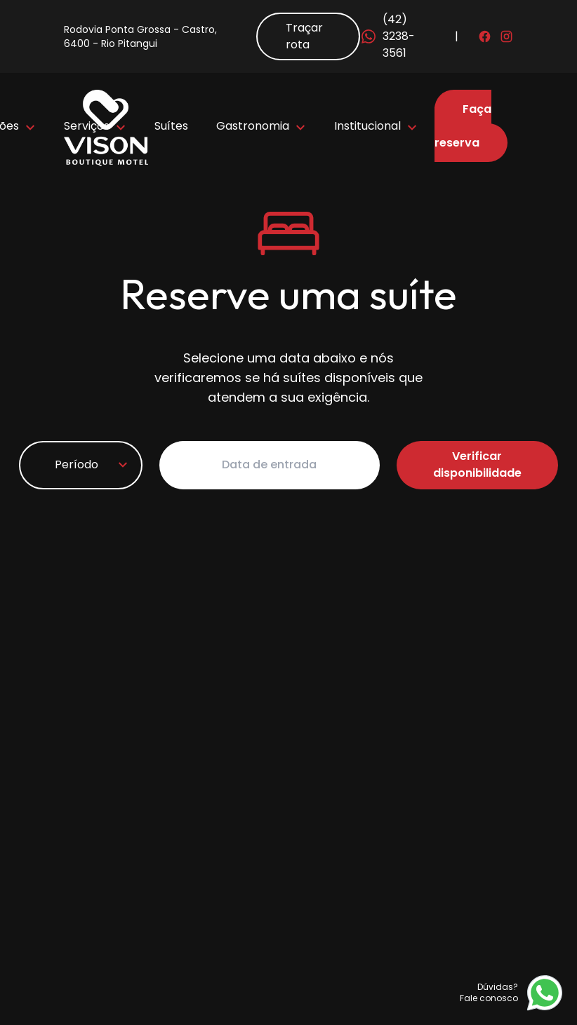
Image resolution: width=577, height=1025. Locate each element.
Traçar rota (304, 36)
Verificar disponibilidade (477, 464)
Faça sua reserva (463, 126)
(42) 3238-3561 (387, 36)
